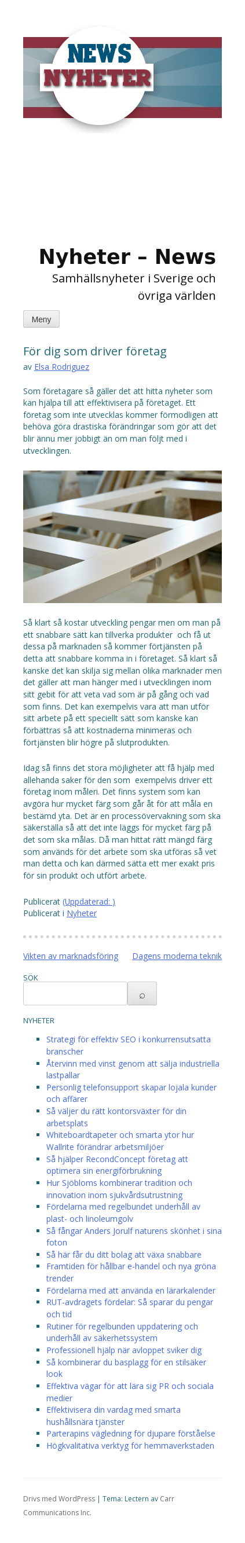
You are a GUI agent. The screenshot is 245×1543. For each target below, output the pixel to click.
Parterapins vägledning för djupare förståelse (130, 1433)
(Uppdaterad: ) (89, 901)
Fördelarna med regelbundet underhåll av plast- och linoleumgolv (123, 1212)
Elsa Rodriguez (61, 366)
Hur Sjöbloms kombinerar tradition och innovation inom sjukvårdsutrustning (119, 1188)
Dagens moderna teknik (177, 955)
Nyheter (82, 913)
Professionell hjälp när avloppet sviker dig (124, 1349)
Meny (42, 319)
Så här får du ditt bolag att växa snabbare (124, 1254)
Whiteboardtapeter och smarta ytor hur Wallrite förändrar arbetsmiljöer (120, 1140)
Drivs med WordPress (59, 1499)
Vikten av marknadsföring (70, 955)
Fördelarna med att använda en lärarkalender (130, 1290)
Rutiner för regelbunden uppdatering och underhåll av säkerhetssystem (122, 1332)
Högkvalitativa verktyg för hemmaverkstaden (130, 1445)
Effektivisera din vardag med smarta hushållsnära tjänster (113, 1415)
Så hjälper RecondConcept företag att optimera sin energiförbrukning (117, 1165)
